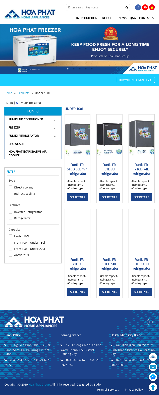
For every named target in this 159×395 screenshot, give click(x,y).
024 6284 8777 (16, 360)
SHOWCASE (16, 144)
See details (77, 197)
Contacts (146, 18)
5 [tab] (92, 69)
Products (108, 18)
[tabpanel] (79, 49)
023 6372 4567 (73, 360)
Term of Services (108, 389)
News (122, 18)
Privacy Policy (134, 389)
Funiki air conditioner (26, 119)
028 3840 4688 (123, 360)
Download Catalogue (135, 80)
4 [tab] (86, 69)
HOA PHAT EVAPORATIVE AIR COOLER (28, 153)
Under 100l (42, 93)
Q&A (133, 18)
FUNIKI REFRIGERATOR (24, 136)
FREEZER (14, 127)
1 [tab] (68, 69)
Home (8, 93)
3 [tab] (80, 69)
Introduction (86, 18)
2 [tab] (74, 69)
